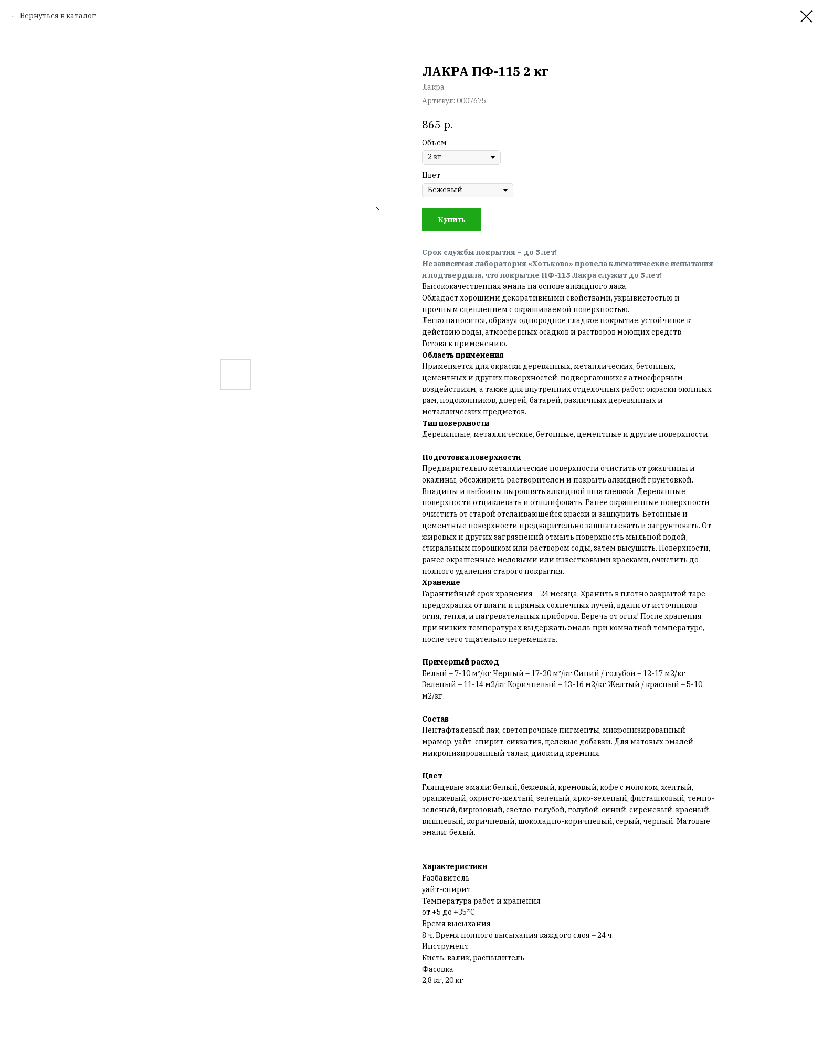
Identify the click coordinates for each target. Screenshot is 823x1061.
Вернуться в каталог (58, 15)
